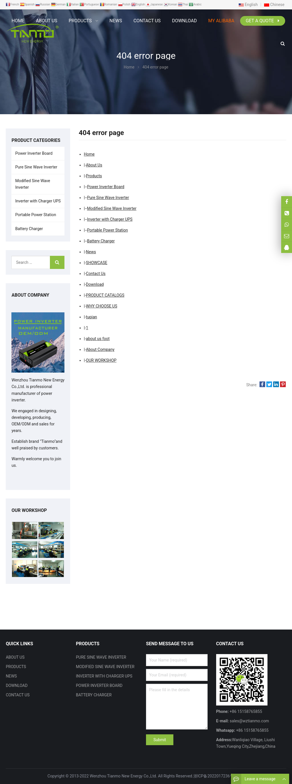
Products (94, 176)
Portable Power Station (107, 230)
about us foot (98, 338)
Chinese (274, 4)
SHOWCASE (96, 262)
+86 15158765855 (251, 730)
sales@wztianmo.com (249, 721)
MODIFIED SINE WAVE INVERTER (105, 666)
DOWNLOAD (16, 685)
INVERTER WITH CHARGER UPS (104, 676)
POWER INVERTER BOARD (99, 685)
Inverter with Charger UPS (109, 219)
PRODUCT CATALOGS (105, 295)
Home (17, 20)
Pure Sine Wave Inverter (108, 197)
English (248, 4)
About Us (94, 165)
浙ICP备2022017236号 (213, 776)
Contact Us (96, 273)
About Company (100, 349)
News (91, 252)
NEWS (11, 676)
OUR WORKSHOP (101, 360)
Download (95, 284)
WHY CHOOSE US (101, 306)
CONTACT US (17, 695)
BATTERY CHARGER (93, 695)
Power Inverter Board (105, 186)
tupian (91, 317)
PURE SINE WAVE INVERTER (101, 657)
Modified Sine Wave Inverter (111, 208)
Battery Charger (101, 241)
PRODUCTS (16, 666)
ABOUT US (15, 657)
